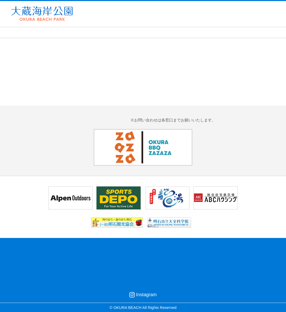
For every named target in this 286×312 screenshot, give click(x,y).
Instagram (143, 294)
